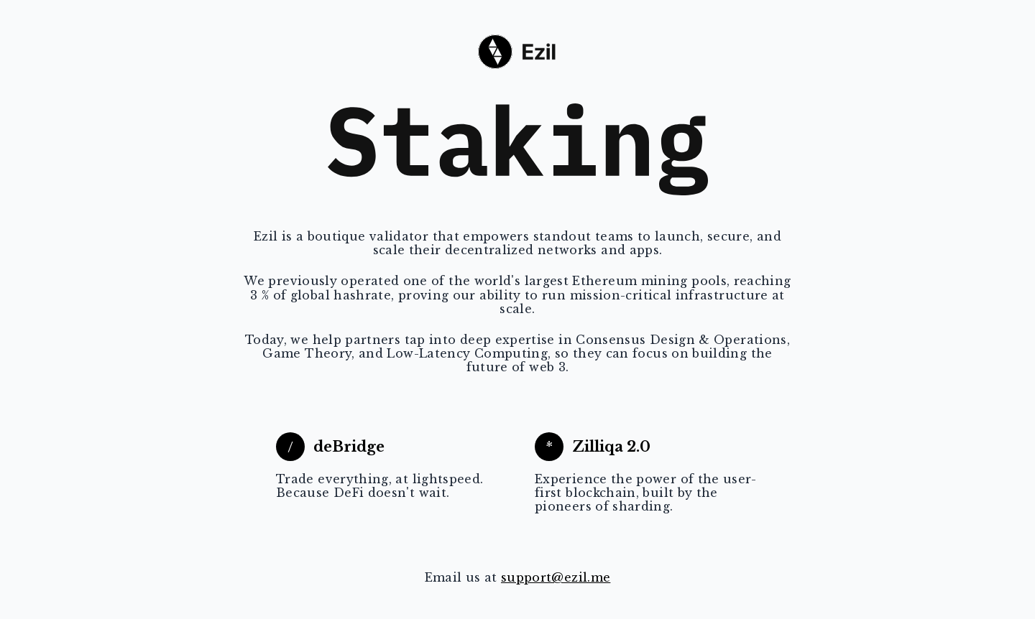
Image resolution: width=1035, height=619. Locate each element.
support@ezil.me (555, 577)
